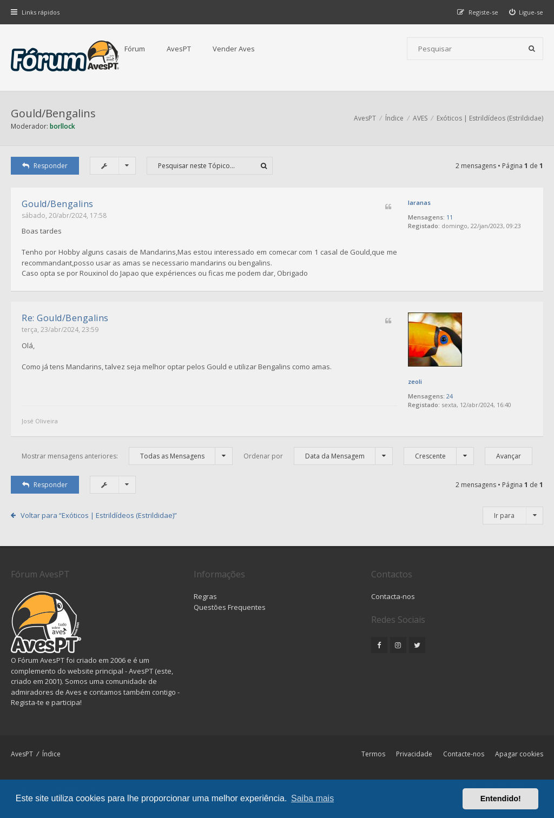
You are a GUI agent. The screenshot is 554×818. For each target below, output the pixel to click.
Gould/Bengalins (53, 113)
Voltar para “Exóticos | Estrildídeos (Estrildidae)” (99, 515)
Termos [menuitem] (373, 754)
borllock (62, 126)
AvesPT (179, 49)
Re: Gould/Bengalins (65, 318)
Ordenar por (318, 456)
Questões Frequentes (230, 607)
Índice (51, 754)
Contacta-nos (393, 596)
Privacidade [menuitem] (414, 754)
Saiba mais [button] (312, 798)
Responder (45, 165)
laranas (419, 202)
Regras (205, 596)
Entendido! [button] (500, 798)
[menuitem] (526, 12)
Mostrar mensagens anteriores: (127, 456)
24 (449, 396)
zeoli (415, 381)
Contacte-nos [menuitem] (463, 754)
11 (449, 217)
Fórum (134, 49)
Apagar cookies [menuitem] (519, 754)
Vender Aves (234, 49)
